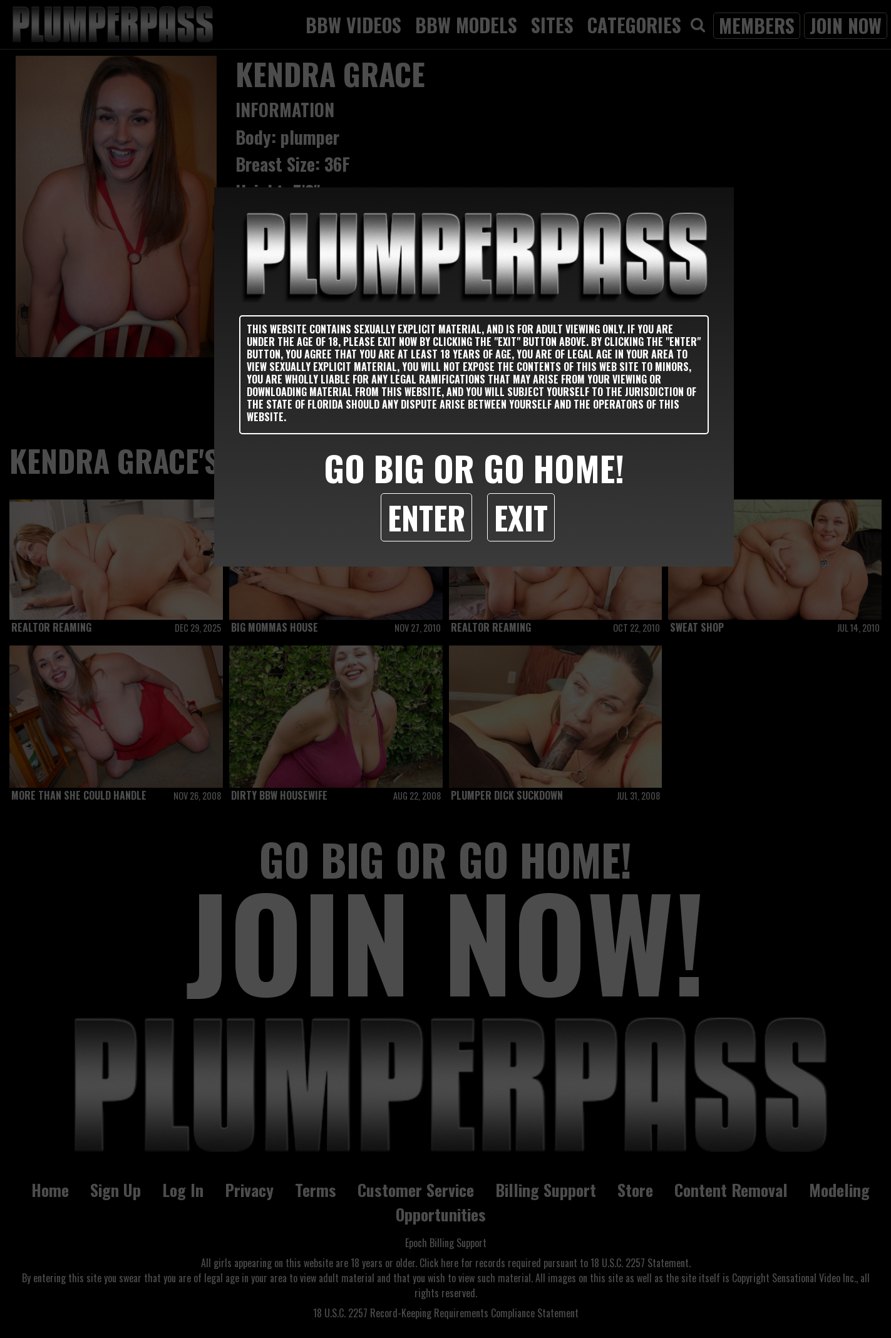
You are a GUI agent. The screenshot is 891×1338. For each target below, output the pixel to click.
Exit (521, 517)
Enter (426, 517)
